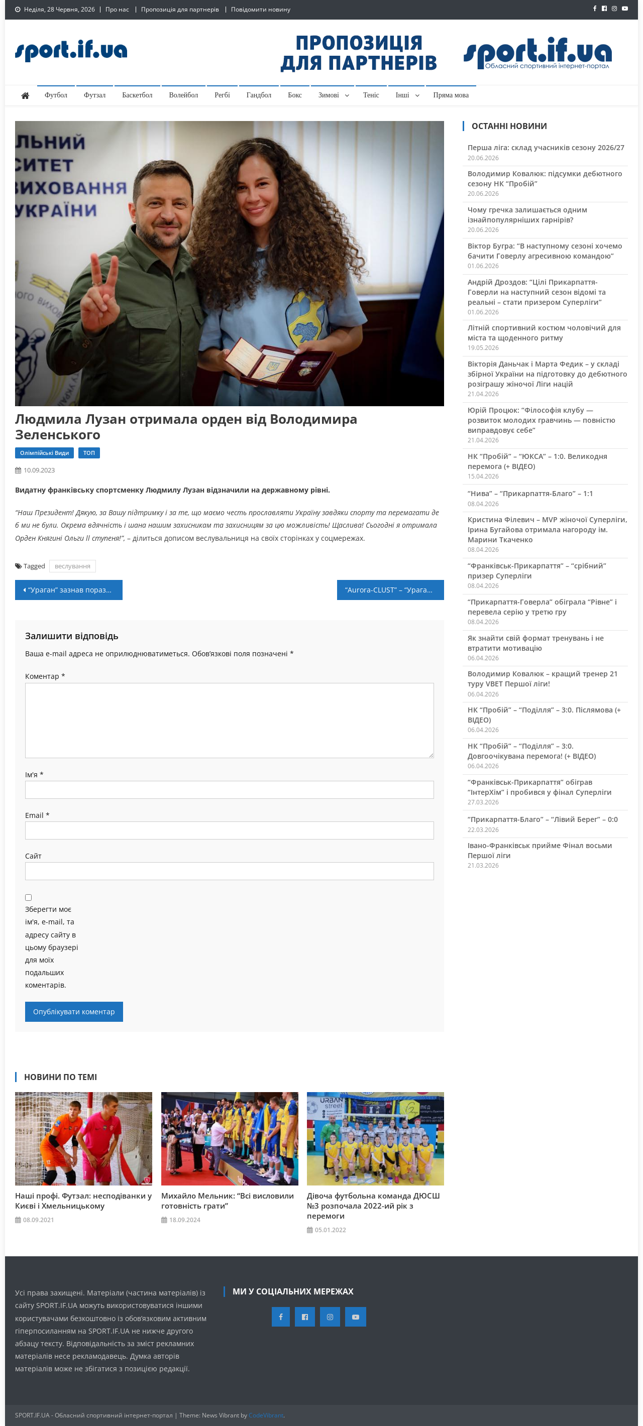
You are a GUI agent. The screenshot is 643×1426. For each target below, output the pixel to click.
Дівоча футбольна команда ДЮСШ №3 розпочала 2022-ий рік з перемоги (373, 1206)
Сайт (33, 856)
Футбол (56, 95)
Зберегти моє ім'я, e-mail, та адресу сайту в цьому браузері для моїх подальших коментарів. (51, 947)
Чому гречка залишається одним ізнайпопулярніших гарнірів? (527, 214)
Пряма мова (451, 95)
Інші (402, 95)
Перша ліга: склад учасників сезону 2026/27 (546, 147)
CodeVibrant (266, 1415)
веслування (72, 565)
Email (37, 815)
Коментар (45, 676)
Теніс (371, 95)
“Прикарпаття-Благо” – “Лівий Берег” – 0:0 (543, 819)
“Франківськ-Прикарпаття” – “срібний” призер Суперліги (537, 570)
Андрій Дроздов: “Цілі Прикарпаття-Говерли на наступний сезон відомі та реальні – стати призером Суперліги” (537, 292)
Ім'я (34, 774)
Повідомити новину (260, 9)
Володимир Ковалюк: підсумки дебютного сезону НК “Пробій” (545, 178)
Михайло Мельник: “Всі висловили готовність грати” (227, 1201)
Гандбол (259, 95)
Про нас (117, 9)
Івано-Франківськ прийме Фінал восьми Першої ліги (540, 850)
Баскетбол (137, 95)
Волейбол (183, 95)
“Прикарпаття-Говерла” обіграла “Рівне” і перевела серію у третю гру (542, 607)
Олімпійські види (44, 452)
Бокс (295, 95)
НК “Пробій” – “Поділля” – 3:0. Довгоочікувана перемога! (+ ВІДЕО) (532, 751)
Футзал (94, 95)
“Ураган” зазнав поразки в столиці (75, 590)
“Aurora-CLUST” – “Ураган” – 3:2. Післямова (395, 590)
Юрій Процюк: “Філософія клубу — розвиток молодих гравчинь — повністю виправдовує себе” (541, 420)
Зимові (328, 95)
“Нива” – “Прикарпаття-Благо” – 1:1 (530, 493)
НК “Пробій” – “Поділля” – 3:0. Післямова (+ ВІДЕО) (544, 715)
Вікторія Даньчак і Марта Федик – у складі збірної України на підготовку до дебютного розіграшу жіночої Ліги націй (547, 374)
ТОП (89, 452)
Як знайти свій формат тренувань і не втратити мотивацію (536, 643)
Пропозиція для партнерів (180, 9)
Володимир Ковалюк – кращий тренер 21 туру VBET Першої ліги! (543, 678)
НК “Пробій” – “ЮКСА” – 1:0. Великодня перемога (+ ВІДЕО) (537, 461)
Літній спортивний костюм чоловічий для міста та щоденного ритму (544, 332)
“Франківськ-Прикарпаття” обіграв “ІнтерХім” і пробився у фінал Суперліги (540, 787)
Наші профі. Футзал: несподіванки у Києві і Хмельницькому (83, 1201)
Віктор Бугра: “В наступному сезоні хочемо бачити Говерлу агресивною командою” (545, 251)
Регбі (222, 95)
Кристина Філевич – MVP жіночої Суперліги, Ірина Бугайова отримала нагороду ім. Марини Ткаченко (547, 529)
